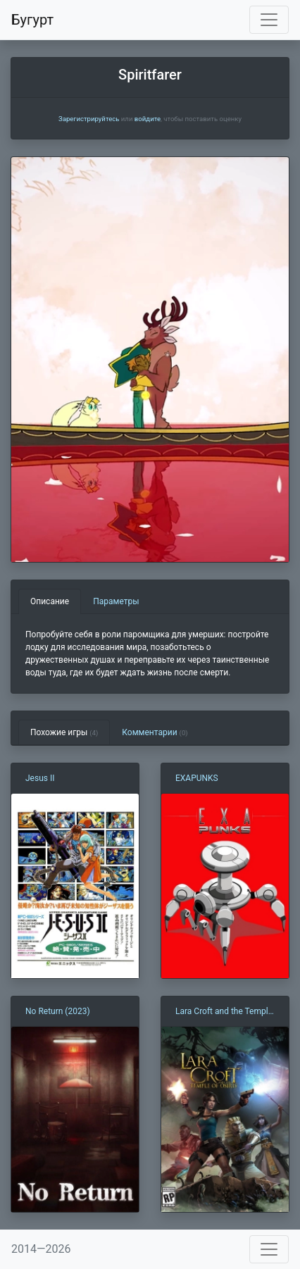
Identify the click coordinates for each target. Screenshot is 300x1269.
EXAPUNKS (196, 778)
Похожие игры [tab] (64, 732)
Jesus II (40, 778)
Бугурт (32, 19)
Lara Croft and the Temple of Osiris (224, 1012)
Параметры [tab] (116, 601)
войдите (148, 119)
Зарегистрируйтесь (88, 119)
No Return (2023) (57, 1011)
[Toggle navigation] (269, 20)
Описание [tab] (49, 601)
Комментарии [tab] (154, 732)
